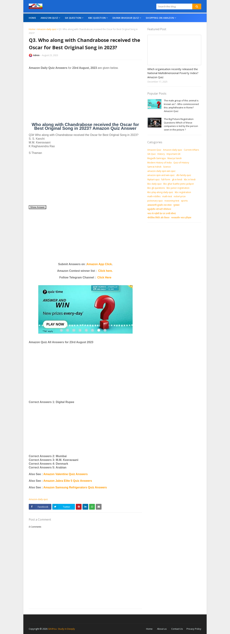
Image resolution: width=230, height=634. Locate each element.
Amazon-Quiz (154, 149)
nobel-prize (180, 196)
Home (32, 29)
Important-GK (173, 153)
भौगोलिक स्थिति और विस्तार (158, 217)
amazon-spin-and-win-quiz (160, 175)
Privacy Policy (194, 628)
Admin (36, 55)
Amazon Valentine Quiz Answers (65, 474)
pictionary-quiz (155, 200)
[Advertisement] (85, 97)
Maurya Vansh (174, 158)
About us (162, 628)
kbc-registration (183, 192)
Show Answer (37, 207)
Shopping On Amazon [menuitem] (160, 17)
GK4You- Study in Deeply (61, 628)
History (161, 153)
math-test (167, 196)
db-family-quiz (183, 175)
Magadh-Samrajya (156, 158)
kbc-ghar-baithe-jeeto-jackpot (178, 183)
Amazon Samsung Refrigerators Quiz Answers (75, 487)
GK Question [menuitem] (73, 17)
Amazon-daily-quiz (46, 29)
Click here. (105, 270)
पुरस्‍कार (176, 205)
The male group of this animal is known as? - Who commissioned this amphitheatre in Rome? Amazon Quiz (181, 106)
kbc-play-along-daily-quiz (160, 192)
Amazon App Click (99, 264)
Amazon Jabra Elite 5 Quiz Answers (67, 480)
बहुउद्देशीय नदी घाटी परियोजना (159, 209)
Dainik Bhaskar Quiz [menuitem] (125, 17)
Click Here (104, 277)
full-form (165, 179)
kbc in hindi (190, 179)
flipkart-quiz (153, 179)
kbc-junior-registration (178, 187)
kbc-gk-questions (156, 187)
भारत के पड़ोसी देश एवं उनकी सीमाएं (161, 213)
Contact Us (177, 628)
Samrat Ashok (154, 166)
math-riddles (153, 196)
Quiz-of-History (181, 162)
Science (167, 166)
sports (184, 200)
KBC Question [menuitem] (97, 17)
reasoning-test (171, 200)
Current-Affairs (191, 149)
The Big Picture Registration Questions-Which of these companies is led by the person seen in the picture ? (181, 124)
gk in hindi (177, 179)
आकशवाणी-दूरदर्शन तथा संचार (159, 205)
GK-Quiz (151, 153)
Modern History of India (159, 162)
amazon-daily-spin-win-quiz (161, 171)
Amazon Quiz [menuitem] (49, 17)
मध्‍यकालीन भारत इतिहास (181, 217)
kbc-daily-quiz (154, 183)
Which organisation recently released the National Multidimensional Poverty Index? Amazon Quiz (172, 73)
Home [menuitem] (32, 17)
